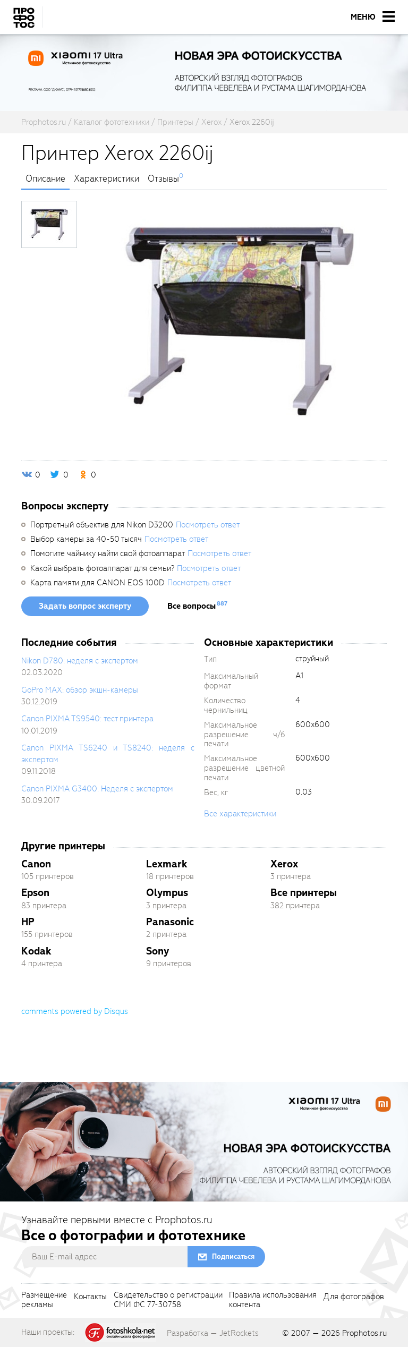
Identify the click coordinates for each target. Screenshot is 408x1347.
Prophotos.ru (364, 1333)
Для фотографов (354, 1297)
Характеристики (106, 179)
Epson (35, 892)
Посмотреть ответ (208, 524)
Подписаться (233, 1256)
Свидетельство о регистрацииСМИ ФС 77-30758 (168, 1300)
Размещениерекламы (44, 1300)
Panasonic (170, 921)
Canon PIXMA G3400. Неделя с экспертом (97, 788)
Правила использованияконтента (273, 1300)
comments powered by (74, 1011)
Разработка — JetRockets (213, 1333)
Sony (157, 951)
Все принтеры (303, 892)
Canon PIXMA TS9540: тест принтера (87, 718)
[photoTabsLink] (49, 224)
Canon (36, 864)
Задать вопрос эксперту (85, 606)
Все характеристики (240, 813)
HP (28, 921)
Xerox (284, 864)
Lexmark (167, 864)
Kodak (36, 951)
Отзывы (163, 179)
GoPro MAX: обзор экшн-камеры (79, 690)
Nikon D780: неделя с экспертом (79, 660)
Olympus (167, 892)
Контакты (90, 1297)
